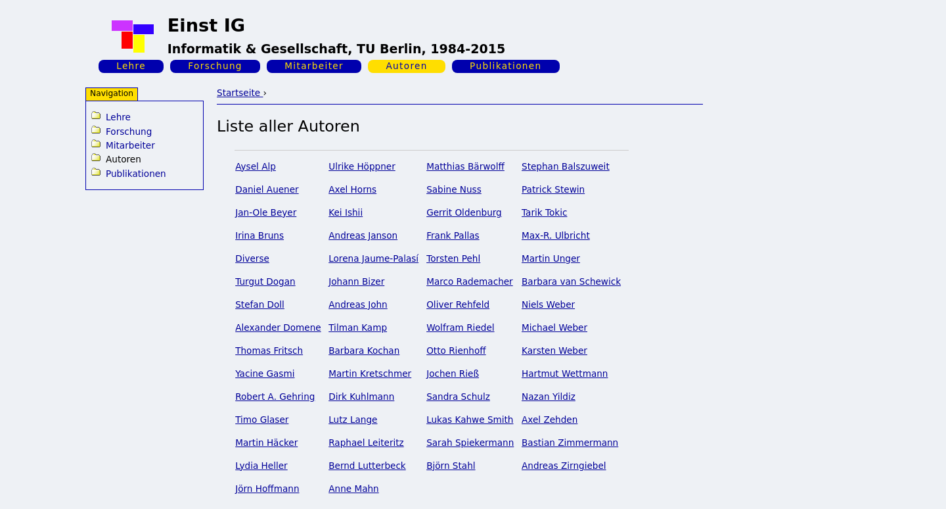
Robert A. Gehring (275, 396)
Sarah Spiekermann (470, 442)
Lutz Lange (352, 419)
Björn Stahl (450, 465)
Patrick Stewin (553, 189)
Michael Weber (554, 327)
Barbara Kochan (363, 350)
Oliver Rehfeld (457, 304)
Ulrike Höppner (361, 166)
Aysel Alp (255, 166)
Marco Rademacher (469, 281)
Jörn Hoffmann (267, 488)
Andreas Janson (362, 235)
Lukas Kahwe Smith (469, 419)
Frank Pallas (452, 235)
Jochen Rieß (452, 373)
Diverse (252, 258)
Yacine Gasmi (264, 373)
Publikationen (505, 66)
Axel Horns (352, 189)
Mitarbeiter (314, 66)
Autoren (406, 66)
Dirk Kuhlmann (361, 396)
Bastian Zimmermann (570, 442)
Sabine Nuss (454, 189)
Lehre (131, 66)
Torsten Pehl (453, 258)
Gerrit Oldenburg (464, 212)
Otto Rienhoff (456, 350)
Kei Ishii (345, 212)
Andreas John (358, 304)
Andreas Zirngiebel (564, 465)
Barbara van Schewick (571, 281)
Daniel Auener (267, 189)
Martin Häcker (266, 442)
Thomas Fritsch (269, 350)
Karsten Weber (554, 350)
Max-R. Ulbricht (556, 235)
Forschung (215, 66)
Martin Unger (551, 258)
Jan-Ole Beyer (265, 212)
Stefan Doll (259, 304)
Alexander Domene (278, 327)
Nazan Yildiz (548, 396)
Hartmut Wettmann (565, 373)
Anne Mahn (353, 488)
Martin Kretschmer (369, 373)
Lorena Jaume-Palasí (373, 258)
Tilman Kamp (357, 327)
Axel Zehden (549, 419)
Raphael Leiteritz (366, 442)
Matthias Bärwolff (465, 166)
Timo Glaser (261, 419)
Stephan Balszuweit (566, 166)
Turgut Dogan (265, 281)
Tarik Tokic (544, 212)
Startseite (240, 92)
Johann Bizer (356, 281)
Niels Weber (548, 304)
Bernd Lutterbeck (367, 465)
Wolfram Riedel (460, 327)
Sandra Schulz (458, 396)
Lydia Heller (261, 465)
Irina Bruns (259, 235)
